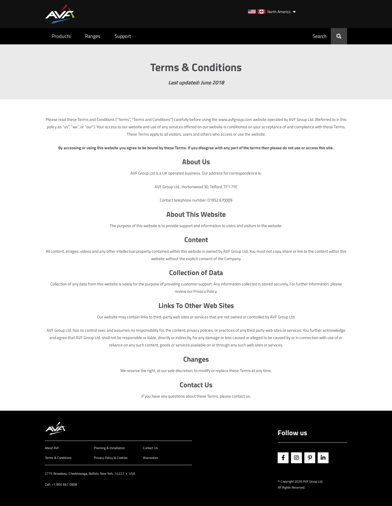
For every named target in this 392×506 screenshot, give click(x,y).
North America (269, 11)
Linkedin (323, 457)
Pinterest (309, 457)
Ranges (92, 36)
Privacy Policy (204, 291)
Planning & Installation (109, 447)
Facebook (283, 457)
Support (123, 36)
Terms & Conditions (58, 457)
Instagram (296, 457)
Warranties (150, 457)
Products (61, 36)
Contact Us (150, 447)
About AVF (52, 447)
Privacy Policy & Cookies (111, 457)
